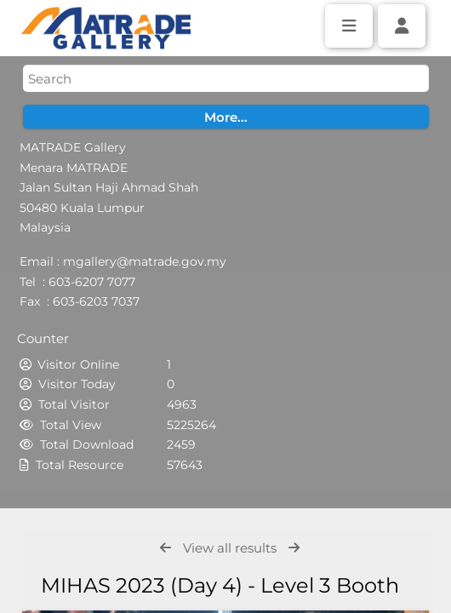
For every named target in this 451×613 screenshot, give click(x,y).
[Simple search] (226, 78)
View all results (230, 548)
